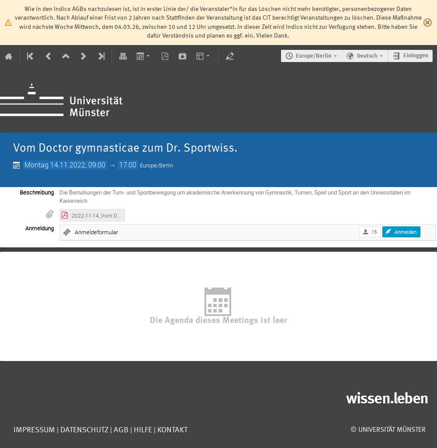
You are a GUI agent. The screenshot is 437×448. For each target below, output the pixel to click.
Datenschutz (83, 430)
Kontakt (172, 430)
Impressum (34, 430)
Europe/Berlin (313, 56)
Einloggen (415, 56)
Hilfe (142, 430)
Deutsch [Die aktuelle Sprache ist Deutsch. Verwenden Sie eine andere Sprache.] (367, 56)
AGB (120, 430)
